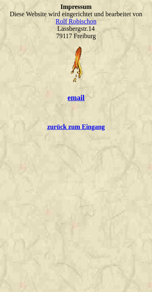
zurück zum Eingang (76, 126)
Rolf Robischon (76, 21)
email (76, 98)
